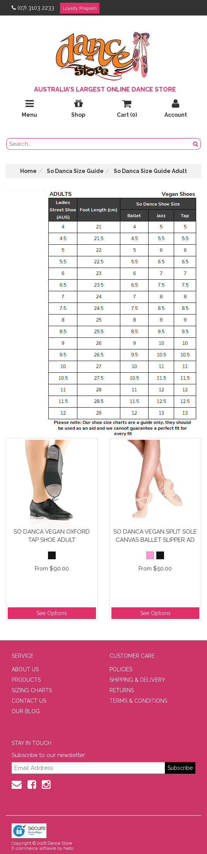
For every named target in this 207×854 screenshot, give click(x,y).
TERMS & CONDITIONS (138, 701)
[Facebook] (31, 784)
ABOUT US (25, 669)
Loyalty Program (80, 8)
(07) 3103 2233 (33, 8)
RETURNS (121, 690)
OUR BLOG (26, 711)
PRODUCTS (26, 680)
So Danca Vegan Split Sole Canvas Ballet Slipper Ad (155, 535)
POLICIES (120, 669)
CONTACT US (29, 701)
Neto (68, 848)
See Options (51, 613)
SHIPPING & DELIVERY (137, 680)
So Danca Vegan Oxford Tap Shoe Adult (52, 535)
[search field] (98, 144)
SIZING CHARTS (32, 690)
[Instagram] (46, 784)
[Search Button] (196, 144)
